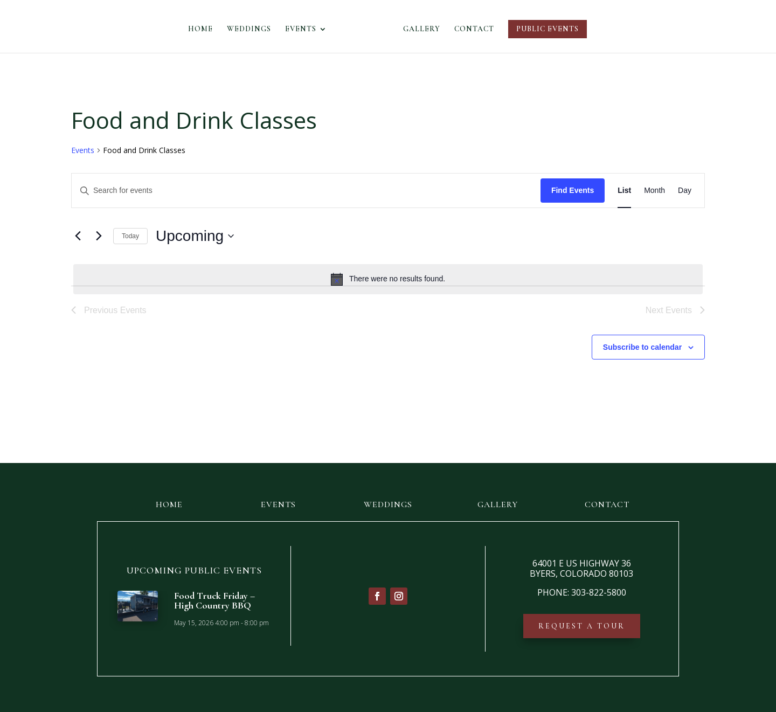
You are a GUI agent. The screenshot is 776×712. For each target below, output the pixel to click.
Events (82, 150)
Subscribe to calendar (642, 347)
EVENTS (304, 29)
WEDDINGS (252, 29)
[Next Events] (98, 236)
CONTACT (471, 29)
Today (130, 236)
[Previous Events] (77, 236)
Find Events (572, 190)
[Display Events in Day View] (684, 191)
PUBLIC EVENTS (544, 28)
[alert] (388, 279)
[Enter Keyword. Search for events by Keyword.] (306, 191)
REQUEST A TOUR (581, 626)
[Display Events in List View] (624, 191)
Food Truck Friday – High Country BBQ (214, 600)
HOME (203, 29)
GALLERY (418, 29)
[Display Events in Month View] (654, 191)
